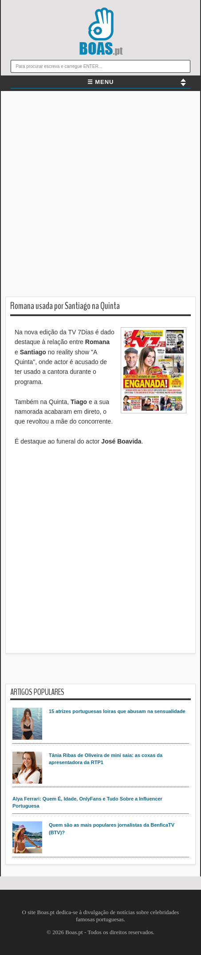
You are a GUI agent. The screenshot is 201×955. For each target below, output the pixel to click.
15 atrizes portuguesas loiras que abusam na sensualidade (117, 711)
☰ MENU (100, 82)
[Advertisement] (100, 196)
